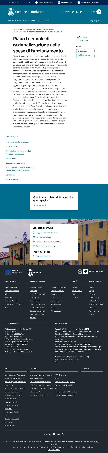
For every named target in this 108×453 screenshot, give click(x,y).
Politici (7, 307)
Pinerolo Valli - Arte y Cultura (65, 381)
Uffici (6, 294)
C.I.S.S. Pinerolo (35, 392)
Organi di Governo (11, 287)
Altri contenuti (49, 29)
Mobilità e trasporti (57, 290)
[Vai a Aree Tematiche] (65, 2)
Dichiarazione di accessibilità (14, 378)
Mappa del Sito (10, 425)
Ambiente (33, 290)
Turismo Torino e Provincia (39, 395)
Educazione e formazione (38, 311)
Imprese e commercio (58, 287)
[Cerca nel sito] (98, 11)
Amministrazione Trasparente (30, 29)
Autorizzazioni (35, 301)
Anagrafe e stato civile (38, 294)
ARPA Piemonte (60, 375)
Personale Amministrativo (14, 304)
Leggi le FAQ (9, 385)
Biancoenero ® (62, 447)
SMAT (57, 378)
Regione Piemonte (36, 378)
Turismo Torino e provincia (64, 385)
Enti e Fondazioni (11, 301)
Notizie (74, 287)
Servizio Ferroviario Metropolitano (66, 392)
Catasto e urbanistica (37, 304)
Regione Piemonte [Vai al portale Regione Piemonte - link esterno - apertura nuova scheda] (12, 2)
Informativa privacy (11, 405)
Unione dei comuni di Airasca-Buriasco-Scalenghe (47, 375)
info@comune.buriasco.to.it (18, 341)
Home (15, 29)
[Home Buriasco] (26, 11)
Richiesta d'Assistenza (12, 395)
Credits (7, 415)
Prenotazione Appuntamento (15, 388)
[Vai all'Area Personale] (88, 2)
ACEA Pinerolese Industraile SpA (41, 388)
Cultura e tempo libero (37, 307)
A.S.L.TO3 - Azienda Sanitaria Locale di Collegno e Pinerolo (50, 385)
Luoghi (91, 290)
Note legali (8, 408)
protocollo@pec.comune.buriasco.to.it (22, 339)
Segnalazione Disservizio (13, 392)
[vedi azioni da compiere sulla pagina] (82, 40)
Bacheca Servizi (10, 398)
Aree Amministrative (12, 290)
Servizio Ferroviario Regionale (65, 395)
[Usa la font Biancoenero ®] (44, 2)
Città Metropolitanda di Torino (40, 381)
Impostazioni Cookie (12, 412)
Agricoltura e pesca (36, 287)
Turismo (53, 307)
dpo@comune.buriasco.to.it (69, 359)
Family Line (59, 388)
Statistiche (8, 422)
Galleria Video (94, 301)
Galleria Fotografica (96, 297)
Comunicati (76, 297)
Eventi (91, 287)
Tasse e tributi (77, 290)
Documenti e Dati (11, 297)
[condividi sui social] (81, 37)
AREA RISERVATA (52, 449)
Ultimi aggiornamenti (12, 419)
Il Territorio (92, 294)
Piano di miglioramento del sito (15, 381)
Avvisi (74, 294)
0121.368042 (12, 331)
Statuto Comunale (11, 402)
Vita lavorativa (56, 311)
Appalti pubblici (35, 297)
